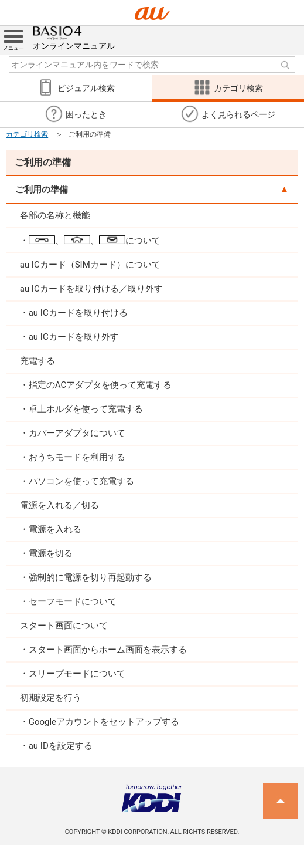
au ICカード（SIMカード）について (90, 264)
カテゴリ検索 (27, 134)
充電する (37, 361)
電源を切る (51, 553)
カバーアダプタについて (77, 433)
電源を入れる (55, 529)
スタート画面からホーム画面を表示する (108, 649)
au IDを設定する (61, 746)
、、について (95, 240)
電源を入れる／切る (59, 505)
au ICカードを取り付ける (78, 312)
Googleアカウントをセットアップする (104, 721)
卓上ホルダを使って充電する (86, 409)
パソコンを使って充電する (81, 481)
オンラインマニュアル (74, 38)
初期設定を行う (50, 697)
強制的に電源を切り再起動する (90, 577)
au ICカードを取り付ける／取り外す (91, 288)
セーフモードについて (73, 601)
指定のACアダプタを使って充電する (100, 385)
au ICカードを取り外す (74, 337)
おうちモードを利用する (77, 457)
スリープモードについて (77, 673)
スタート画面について (64, 625)
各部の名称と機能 (55, 215)
